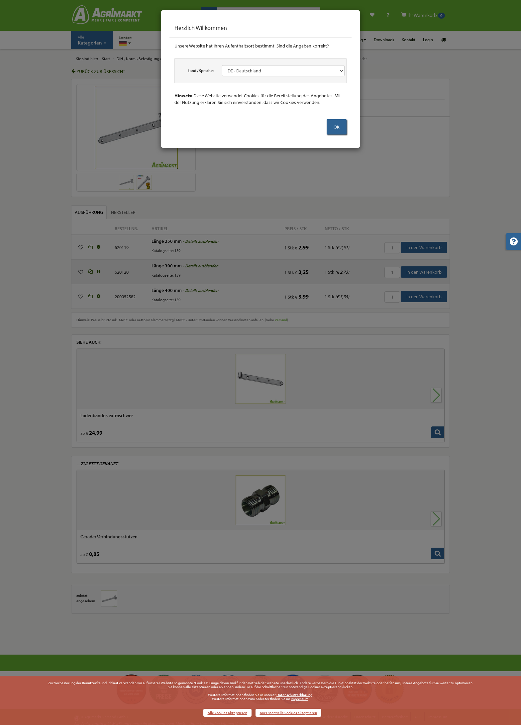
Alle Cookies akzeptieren (227, 712)
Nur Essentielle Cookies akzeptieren (288, 712)
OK (337, 127)
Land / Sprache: (201, 70)
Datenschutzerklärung (294, 694)
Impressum (299, 698)
